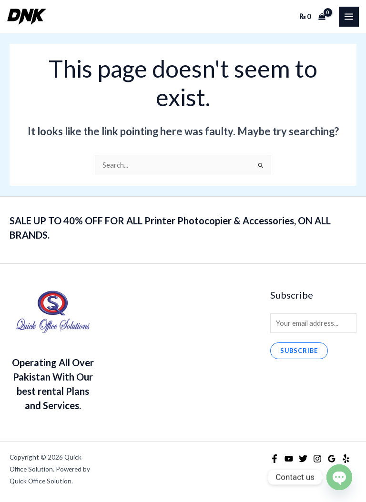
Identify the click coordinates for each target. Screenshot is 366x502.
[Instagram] (317, 458)
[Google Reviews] (331, 458)
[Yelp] (346, 458)
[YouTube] (289, 458)
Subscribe (299, 350)
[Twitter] (303, 458)
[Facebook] (274, 458)
